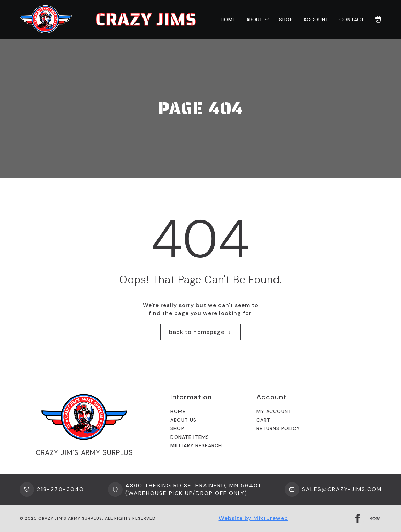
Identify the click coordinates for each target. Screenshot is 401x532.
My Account (274, 411)
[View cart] (378, 19)
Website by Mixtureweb (253, 518)
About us (183, 420)
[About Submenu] (265, 19)
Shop (286, 19)
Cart (263, 420)
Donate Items (189, 437)
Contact (351, 19)
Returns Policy (278, 428)
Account (316, 19)
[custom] (375, 518)
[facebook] (357, 518)
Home (228, 19)
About (254, 19)
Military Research (196, 445)
